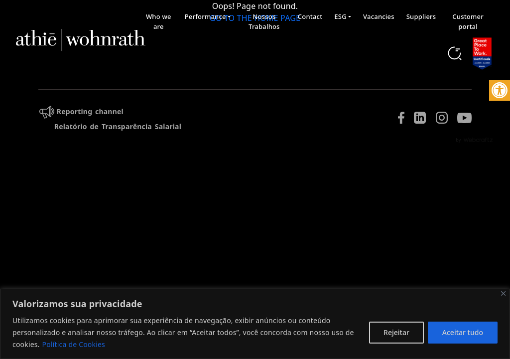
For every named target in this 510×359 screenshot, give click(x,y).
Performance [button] (205, 16)
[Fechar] (503, 293)
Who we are (158, 21)
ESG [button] (340, 16)
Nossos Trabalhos (264, 21)
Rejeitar (396, 332)
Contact (310, 16)
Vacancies (378, 16)
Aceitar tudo (462, 332)
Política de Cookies (73, 344)
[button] (499, 90)
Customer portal (468, 21)
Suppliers (421, 16)
